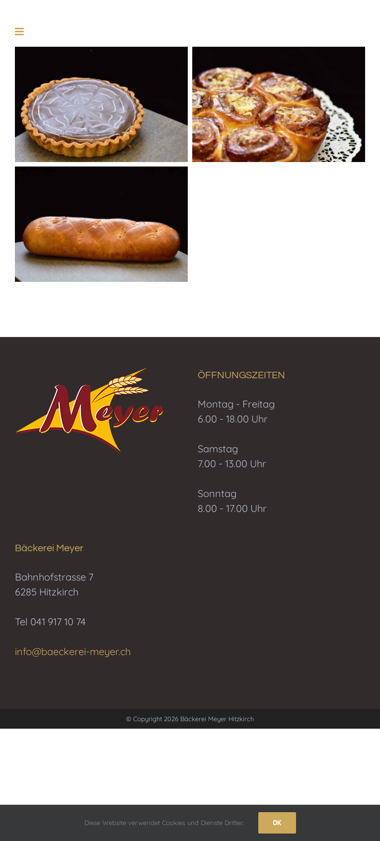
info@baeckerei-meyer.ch (73, 651)
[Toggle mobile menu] (20, 31)
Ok (277, 822)
